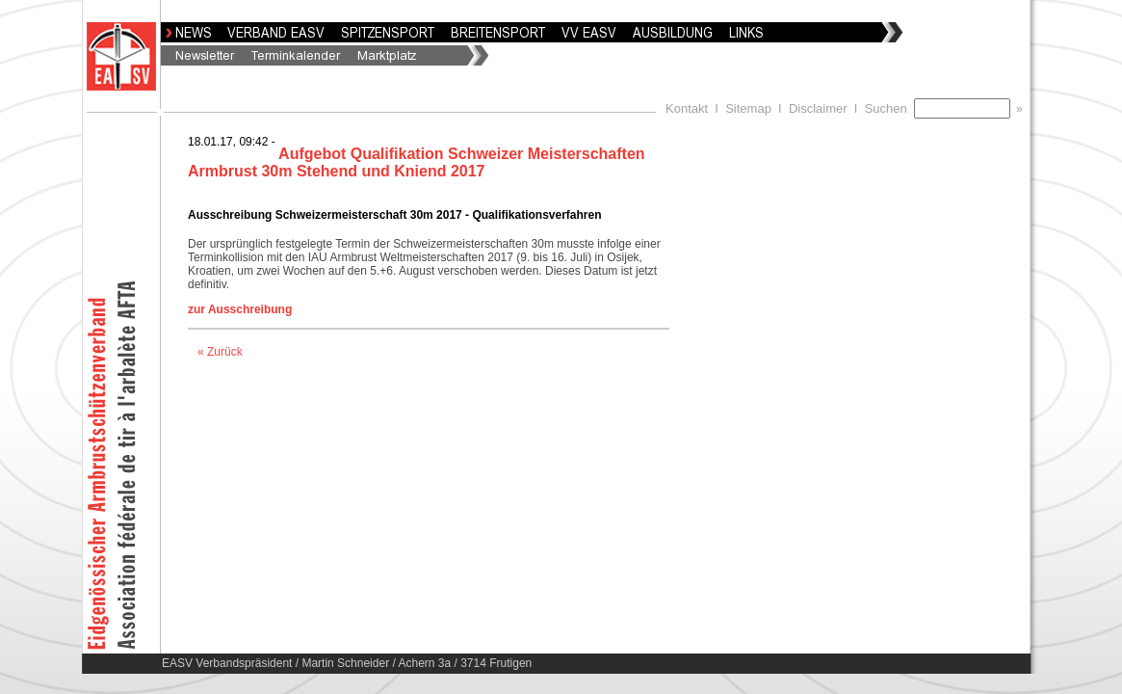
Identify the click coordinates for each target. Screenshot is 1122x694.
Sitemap (748, 108)
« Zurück (220, 352)
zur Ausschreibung (240, 309)
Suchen (889, 108)
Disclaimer (818, 108)
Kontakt (686, 108)
